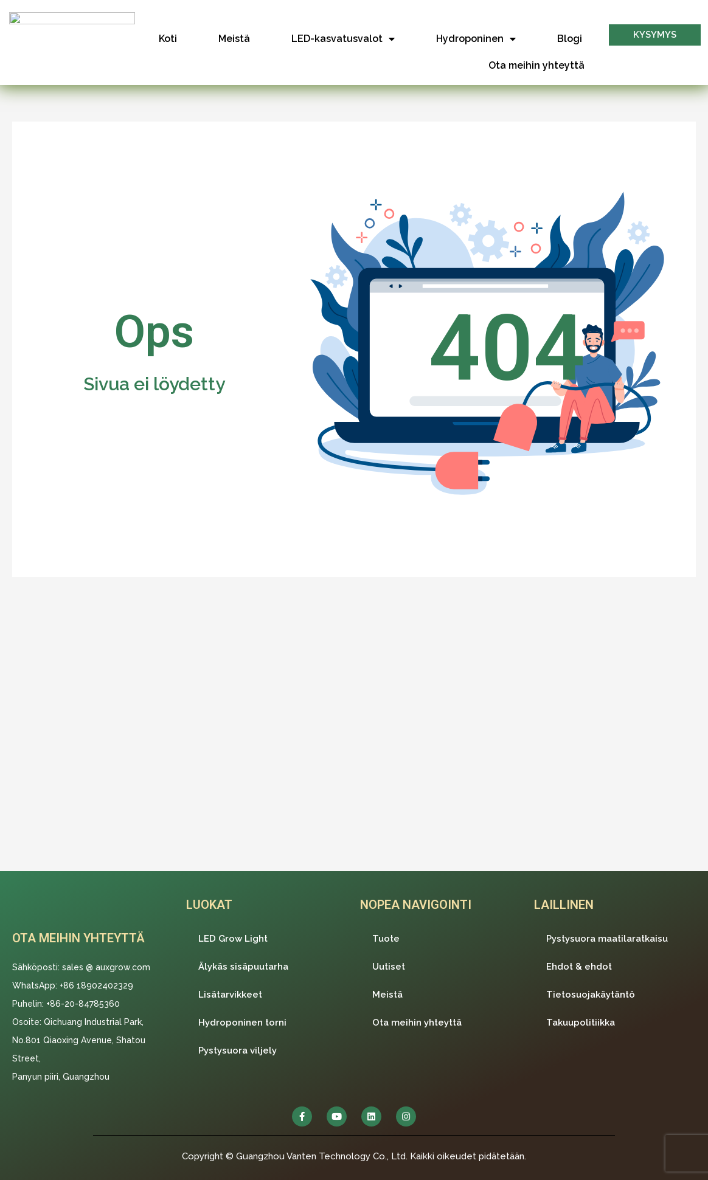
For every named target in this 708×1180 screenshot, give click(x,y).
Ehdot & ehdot (579, 966)
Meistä (234, 38)
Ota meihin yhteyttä (536, 65)
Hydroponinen (476, 39)
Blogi (569, 38)
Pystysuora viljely (237, 1050)
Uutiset (388, 966)
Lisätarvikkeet (230, 994)
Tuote (386, 938)
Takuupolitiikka (580, 1022)
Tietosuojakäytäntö (590, 994)
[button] (655, 35)
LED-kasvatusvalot (343, 39)
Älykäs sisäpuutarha (243, 966)
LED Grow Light (233, 938)
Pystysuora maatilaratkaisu (607, 938)
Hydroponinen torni (242, 1022)
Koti (168, 38)
